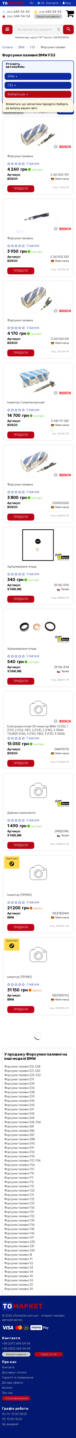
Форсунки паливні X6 (18, 1280)
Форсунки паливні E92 (19, 1152)
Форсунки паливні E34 (19, 1083)
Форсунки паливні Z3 (18, 1284)
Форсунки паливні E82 (19, 1131)
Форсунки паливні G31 (19, 1246)
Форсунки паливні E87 (19, 1135)
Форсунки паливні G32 (19, 1250)
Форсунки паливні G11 (19, 1237)
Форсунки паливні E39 (19, 1096)
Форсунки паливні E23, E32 (22, 1075)
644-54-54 (16, 12)
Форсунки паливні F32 (19, 1216)
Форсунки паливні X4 (18, 1272)
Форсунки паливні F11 (18, 1178)
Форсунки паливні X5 (18, 1276)
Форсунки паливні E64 (19, 1118)
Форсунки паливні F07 (19, 1169)
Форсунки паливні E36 (19, 1088)
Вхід (67, 3)
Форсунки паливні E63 (19, 1113)
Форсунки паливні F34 (19, 1220)
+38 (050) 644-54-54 (16, 1348)
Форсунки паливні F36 (19, 1225)
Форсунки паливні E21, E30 (22, 1071)
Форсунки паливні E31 (19, 1079)
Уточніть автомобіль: (15, 65)
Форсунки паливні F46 (19, 1233)
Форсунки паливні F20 (19, 1190)
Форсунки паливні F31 (19, 1212)
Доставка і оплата (14, 1372)
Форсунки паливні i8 (18, 1255)
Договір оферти (12, 1382)
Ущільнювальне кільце (21, 566)
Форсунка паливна (20, 156)
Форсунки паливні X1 (18, 1259)
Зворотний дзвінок (48, 16)
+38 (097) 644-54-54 (16, 1343)
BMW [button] (12, 76)
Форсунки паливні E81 (19, 1126)
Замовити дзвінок (16, 1354)
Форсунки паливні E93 (19, 1156)
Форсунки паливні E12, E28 (22, 1066)
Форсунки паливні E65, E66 (22, 1122)
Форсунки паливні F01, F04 (22, 1160)
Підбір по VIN (49, 1354)
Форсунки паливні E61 (19, 1109)
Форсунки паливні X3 (18, 1267)
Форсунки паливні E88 (19, 1139)
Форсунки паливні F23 (19, 1203)
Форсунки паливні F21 (19, 1195)
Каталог (7, 1388)
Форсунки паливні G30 (19, 1242)
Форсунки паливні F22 (19, 1199)
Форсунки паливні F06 (19, 1165)
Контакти (52, 3)
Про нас (7, 1393)
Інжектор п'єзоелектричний (25, 402)
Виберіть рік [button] (18, 94)
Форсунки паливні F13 (19, 1186)
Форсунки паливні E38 (19, 1092)
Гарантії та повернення (17, 1377)
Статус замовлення (16, 1398)
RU (31, 3)
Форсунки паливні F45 (19, 1229)
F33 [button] (12, 85)
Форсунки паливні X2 (18, 1263)
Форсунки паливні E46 (19, 1101)
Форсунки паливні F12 (19, 1182)
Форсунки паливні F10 (19, 1173)
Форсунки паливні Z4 (18, 1289)
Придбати (21, 188)
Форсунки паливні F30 (19, 1208)
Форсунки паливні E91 (19, 1148)
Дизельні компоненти (21, 813)
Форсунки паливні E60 (19, 1105)
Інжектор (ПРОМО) (19, 895)
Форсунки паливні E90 (19, 1143)
